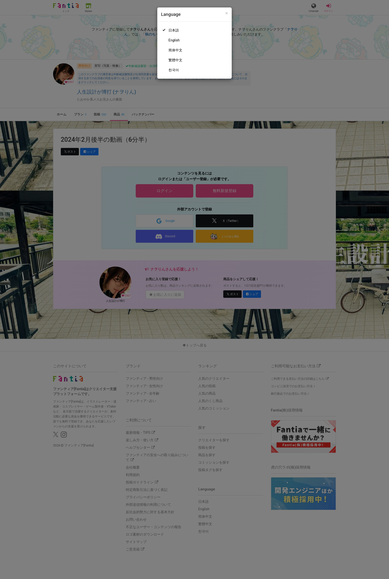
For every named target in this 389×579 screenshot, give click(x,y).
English (174, 40)
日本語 (173, 30)
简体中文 (175, 50)
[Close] (226, 13)
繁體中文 (175, 60)
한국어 (173, 70)
